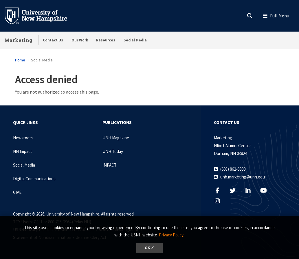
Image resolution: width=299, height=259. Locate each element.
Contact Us (53, 40)
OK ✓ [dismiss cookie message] (149, 247)
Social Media (135, 40)
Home (20, 60)
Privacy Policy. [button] (171, 235)
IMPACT (109, 165)
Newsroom (23, 138)
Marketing (18, 40)
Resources (105, 40)
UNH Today (112, 151)
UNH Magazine (115, 138)
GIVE (17, 192)
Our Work (79, 40)
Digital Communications (34, 178)
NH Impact (22, 151)
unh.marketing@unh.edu (242, 177)
